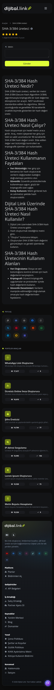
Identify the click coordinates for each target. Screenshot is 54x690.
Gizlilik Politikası (14, 647)
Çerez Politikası (14, 638)
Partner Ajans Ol (14, 605)
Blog (8, 622)
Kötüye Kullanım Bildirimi (19, 655)
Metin (9, 47)
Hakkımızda (12, 668)
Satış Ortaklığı (13, 601)
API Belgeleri (12, 588)
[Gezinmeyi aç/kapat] (46, 8)
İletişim (10, 672)
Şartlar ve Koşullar (15, 643)
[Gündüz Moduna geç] (13, 535)
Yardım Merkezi (14, 617)
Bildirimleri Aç (13, 576)
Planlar (10, 571)
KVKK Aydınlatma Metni (18, 651)
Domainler (11, 626)
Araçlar (5, 23)
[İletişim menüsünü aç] (48, 683)
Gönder (27, 63)
